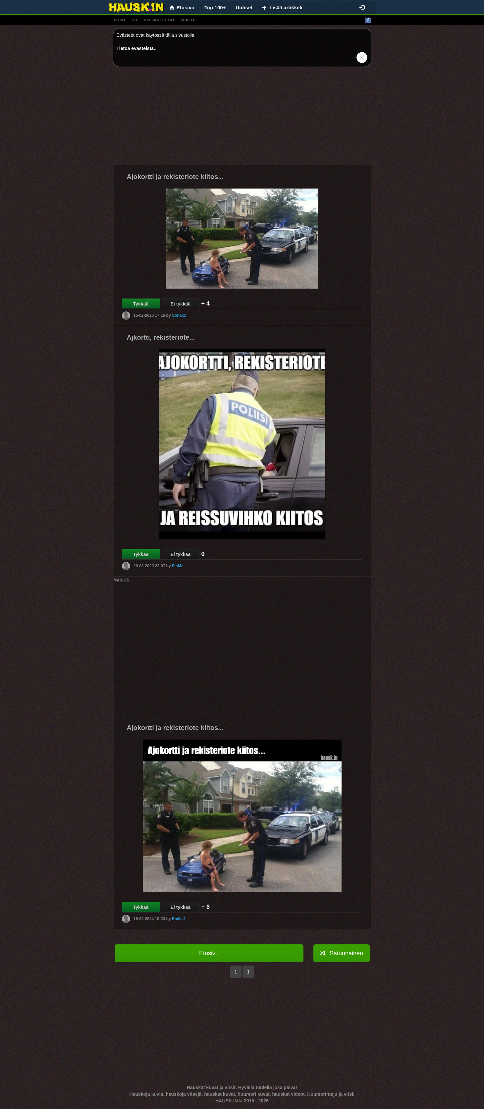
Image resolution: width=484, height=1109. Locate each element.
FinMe (178, 566)
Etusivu (209, 953)
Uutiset (244, 7)
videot (187, 20)
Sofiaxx (179, 315)
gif (135, 20)
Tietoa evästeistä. (136, 48)
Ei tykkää (181, 303)
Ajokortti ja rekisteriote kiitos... (175, 176)
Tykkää (140, 303)
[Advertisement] (242, 118)
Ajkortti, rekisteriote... (161, 337)
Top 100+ (215, 7)
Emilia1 (179, 918)
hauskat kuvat (159, 20)
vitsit (120, 20)
